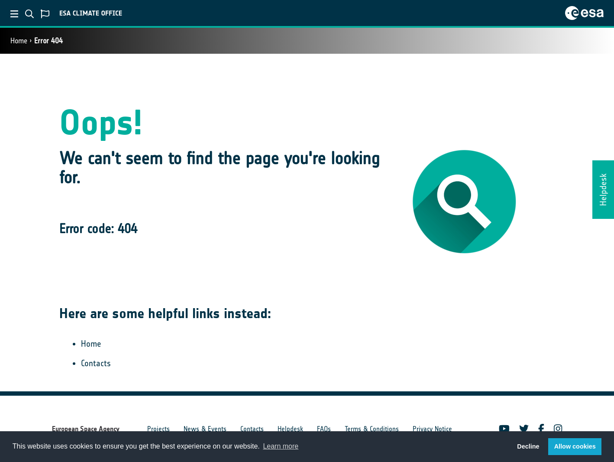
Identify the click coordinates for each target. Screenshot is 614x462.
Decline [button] (528, 446)
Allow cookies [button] (575, 446)
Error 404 (48, 40)
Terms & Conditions (372, 429)
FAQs (324, 429)
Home (18, 40)
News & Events (205, 429)
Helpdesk (290, 429)
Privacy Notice (432, 429)
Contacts (96, 363)
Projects (158, 429)
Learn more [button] (280, 446)
